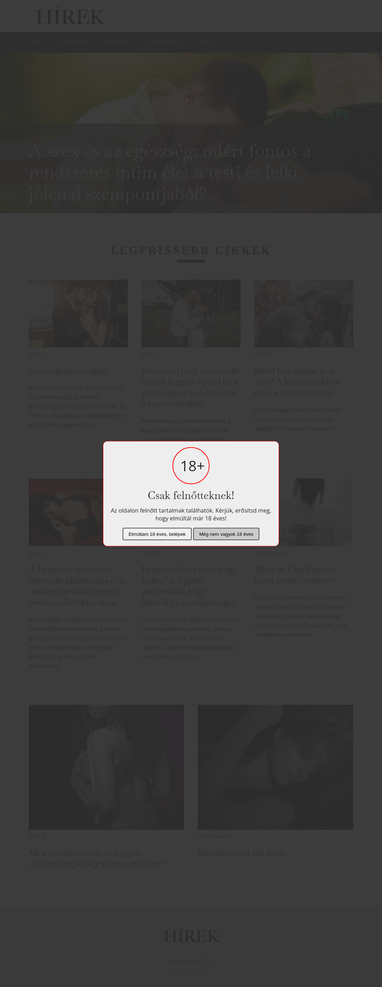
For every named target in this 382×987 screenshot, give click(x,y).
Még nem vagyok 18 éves (226, 533)
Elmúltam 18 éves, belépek (157, 533)
